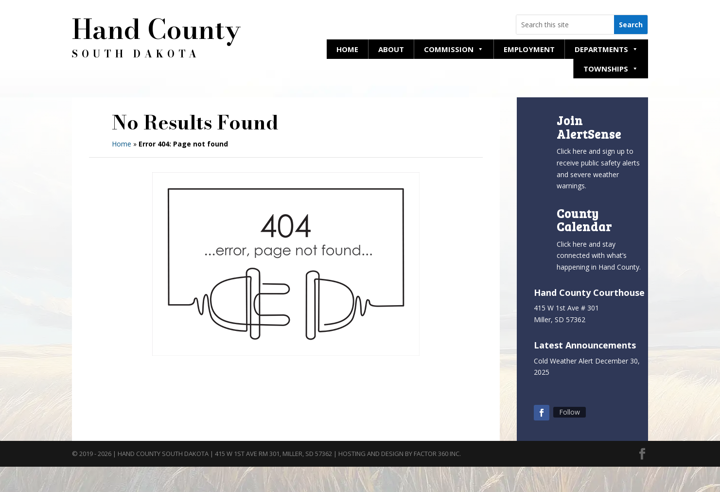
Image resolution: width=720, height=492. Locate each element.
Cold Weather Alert (563, 360)
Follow (569, 412)
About (391, 49)
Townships (610, 68)
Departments (606, 49)
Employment (529, 49)
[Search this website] (565, 24)
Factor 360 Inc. (437, 453)
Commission (454, 49)
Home (347, 49)
